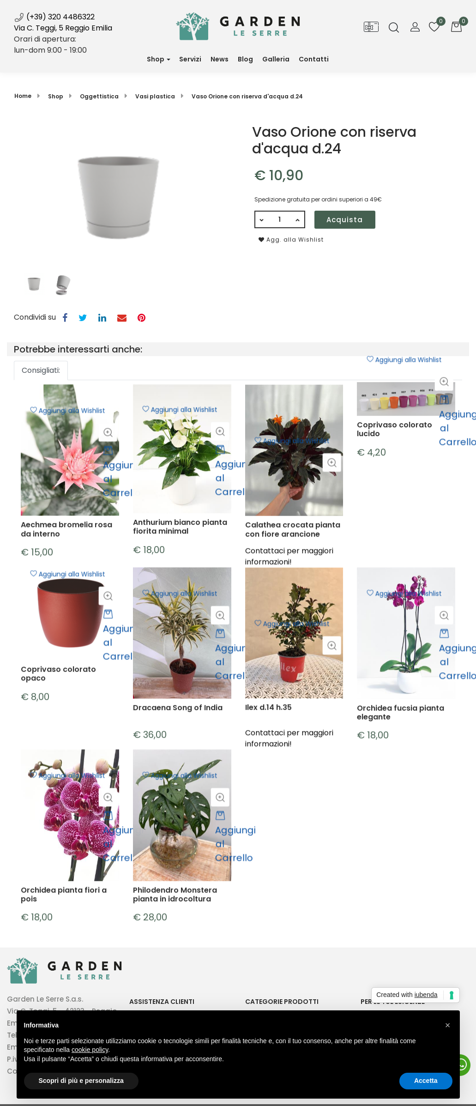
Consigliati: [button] (41, 370)
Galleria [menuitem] (275, 59)
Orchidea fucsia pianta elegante (400, 805)
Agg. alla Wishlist (291, 239)
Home (22, 96)
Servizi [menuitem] (190, 59)
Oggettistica (99, 96)
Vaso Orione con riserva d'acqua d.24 (247, 96)
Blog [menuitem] (245, 59)
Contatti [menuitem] (314, 59)
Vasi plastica (155, 96)
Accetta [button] (426, 1080)
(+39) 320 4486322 (54, 17)
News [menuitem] (222, 63)
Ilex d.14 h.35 (268, 804)
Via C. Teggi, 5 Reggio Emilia (63, 28)
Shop (155, 59)
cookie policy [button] (90, 1049)
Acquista (344, 220)
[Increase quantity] (298, 219)
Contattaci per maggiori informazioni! (289, 835)
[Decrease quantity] (261, 219)
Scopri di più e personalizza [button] (81, 1080)
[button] (122, 195)
